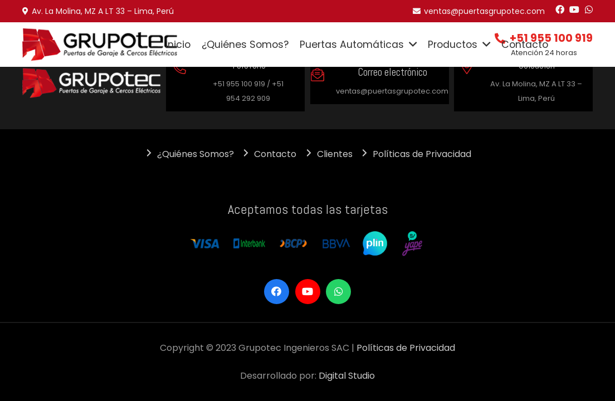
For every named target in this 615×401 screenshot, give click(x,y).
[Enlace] (100, 45)
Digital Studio (347, 375)
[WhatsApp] (589, 9)
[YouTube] (574, 9)
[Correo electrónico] (323, 76)
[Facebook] (559, 9)
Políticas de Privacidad (406, 347)
